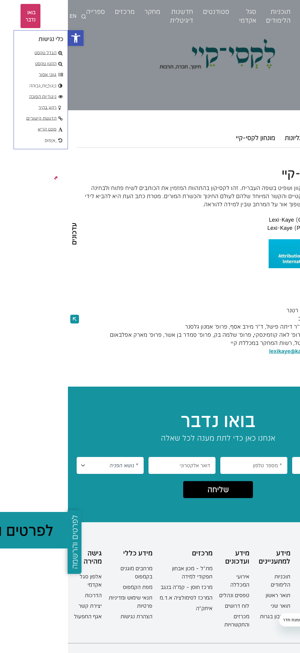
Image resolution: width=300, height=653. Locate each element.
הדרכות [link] (25, 595)
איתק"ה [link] (136, 608)
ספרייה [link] (27, 11)
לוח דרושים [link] (169, 606)
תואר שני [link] (212, 606)
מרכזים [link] (57, 11)
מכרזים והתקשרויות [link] (168, 620)
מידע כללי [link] (70, 553)
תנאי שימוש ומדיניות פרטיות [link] (63, 601)
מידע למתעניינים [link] (206, 557)
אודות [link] (240, 11)
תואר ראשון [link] (210, 595)
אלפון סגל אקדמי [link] (23, 580)
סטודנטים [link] (148, 11)
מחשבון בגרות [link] (207, 616)
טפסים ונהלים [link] (166, 595)
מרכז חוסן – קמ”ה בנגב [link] (119, 587)
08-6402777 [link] (281, 581)
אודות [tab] (283, 137)
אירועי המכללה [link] (171, 580)
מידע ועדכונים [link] (169, 557)
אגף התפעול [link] (20, 616)
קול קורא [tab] (255, 137)
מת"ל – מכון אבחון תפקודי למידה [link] (124, 572)
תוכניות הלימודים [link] (212, 580)
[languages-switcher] (15, 16)
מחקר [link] (84, 11)
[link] (8, 38)
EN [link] (5, 16)
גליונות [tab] (225, 137)
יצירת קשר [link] (22, 606)
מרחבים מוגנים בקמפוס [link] (69, 572)
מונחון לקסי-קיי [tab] (187, 137)
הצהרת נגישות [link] (69, 616)
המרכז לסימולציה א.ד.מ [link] (118, 597)
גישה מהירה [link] (25, 557)
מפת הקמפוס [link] (70, 587)
